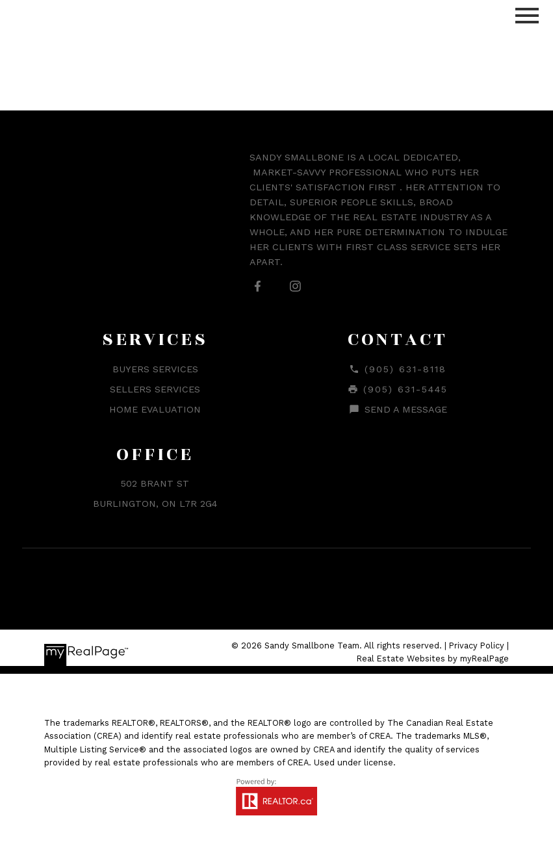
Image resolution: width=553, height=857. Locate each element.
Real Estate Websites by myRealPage (433, 658)
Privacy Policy (476, 645)
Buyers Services (155, 369)
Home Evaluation (155, 409)
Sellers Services (155, 389)
